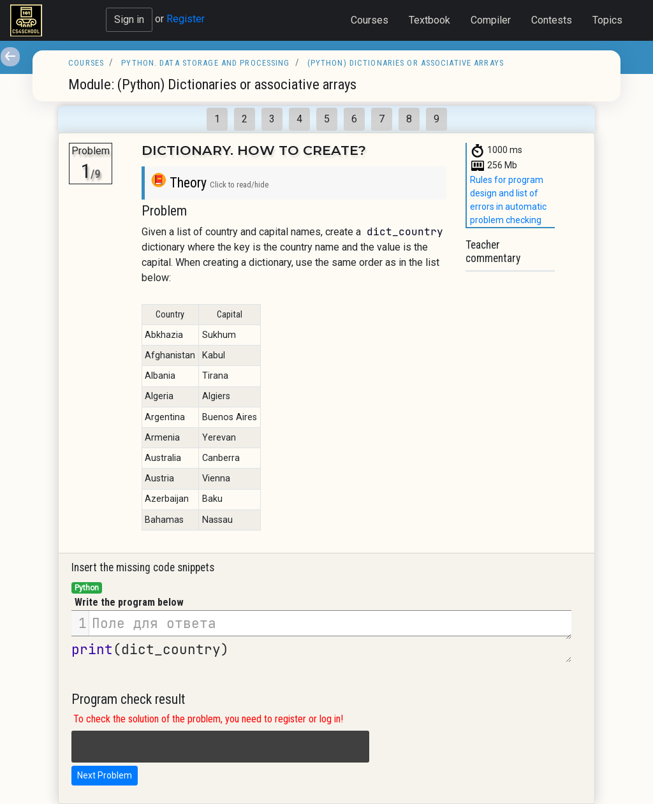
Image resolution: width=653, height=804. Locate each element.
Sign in (129, 19)
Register (185, 19)
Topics (607, 20)
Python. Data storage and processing (205, 63)
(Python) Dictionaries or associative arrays (405, 63)
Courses (369, 20)
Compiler (491, 20)
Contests (551, 20)
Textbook (429, 20)
